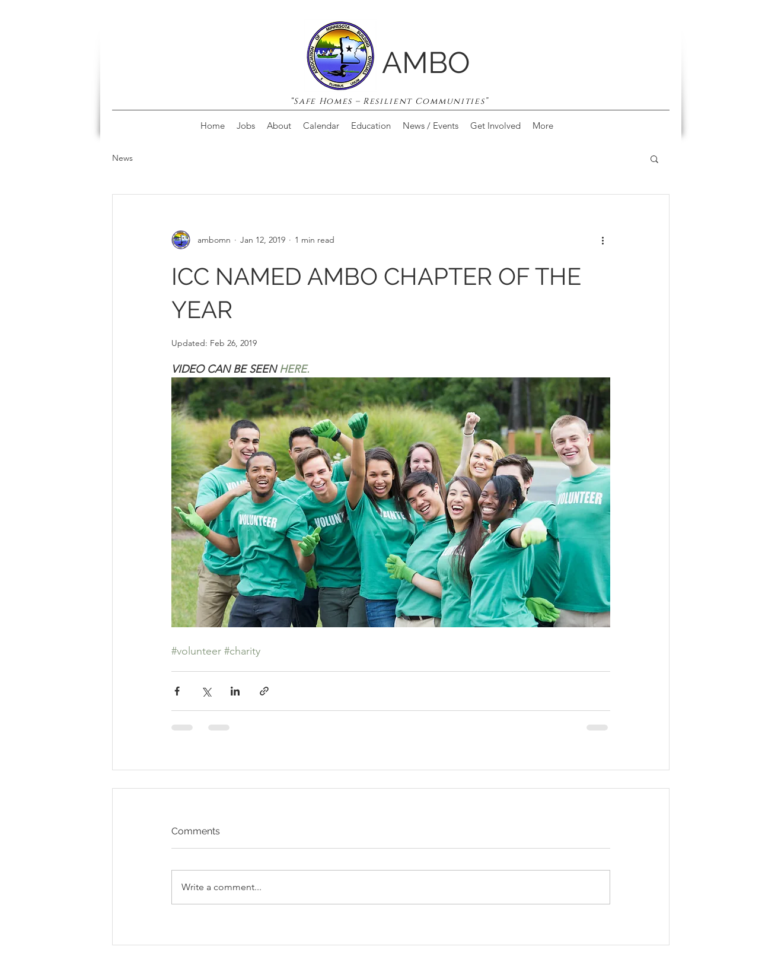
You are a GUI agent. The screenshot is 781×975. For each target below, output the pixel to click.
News (122, 158)
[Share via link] (264, 691)
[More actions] (603, 240)
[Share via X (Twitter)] (206, 691)
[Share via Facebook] (177, 691)
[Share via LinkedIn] (235, 691)
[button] (654, 158)
